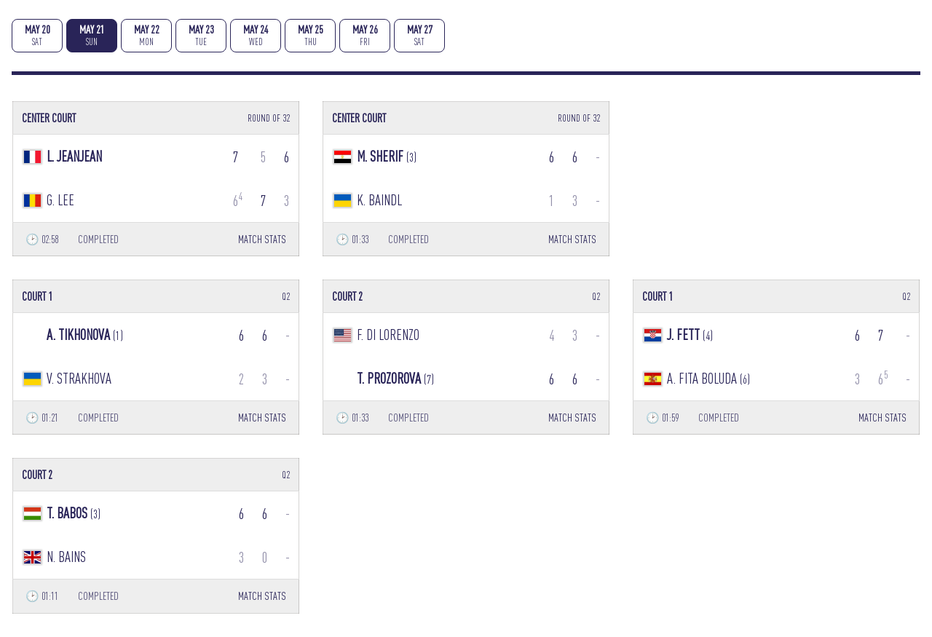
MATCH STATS (262, 239)
